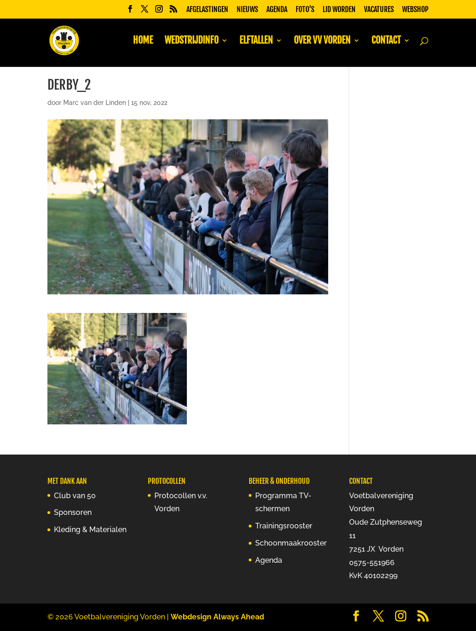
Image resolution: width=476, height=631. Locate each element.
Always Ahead (238, 616)
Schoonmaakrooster (291, 543)
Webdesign (191, 616)
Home (143, 41)
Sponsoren (73, 512)
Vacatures (379, 10)
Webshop (415, 10)
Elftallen (256, 41)
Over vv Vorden (322, 41)
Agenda (276, 10)
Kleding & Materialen (90, 529)
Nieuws (247, 10)
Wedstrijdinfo (191, 41)
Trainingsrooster (283, 525)
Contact (386, 41)
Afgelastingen (207, 10)
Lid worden (339, 10)
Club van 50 (75, 495)
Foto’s (305, 10)
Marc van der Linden (94, 102)
